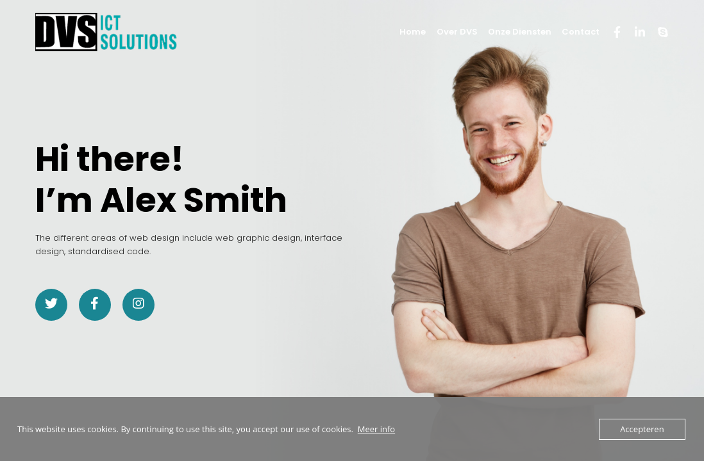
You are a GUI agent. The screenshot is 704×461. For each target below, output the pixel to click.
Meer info (376, 429)
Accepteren (642, 429)
